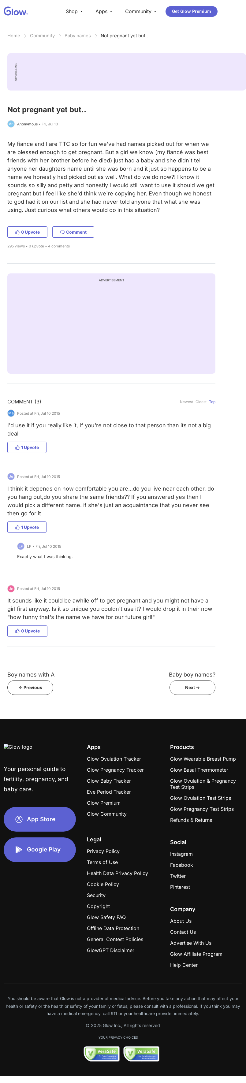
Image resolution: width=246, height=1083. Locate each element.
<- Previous (30, 687)
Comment (73, 232)
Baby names (78, 36)
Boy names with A (30, 674)
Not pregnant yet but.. (124, 36)
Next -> (192, 687)
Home (13, 36)
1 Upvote (27, 447)
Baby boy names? (192, 674)
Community (42, 36)
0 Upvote (27, 232)
